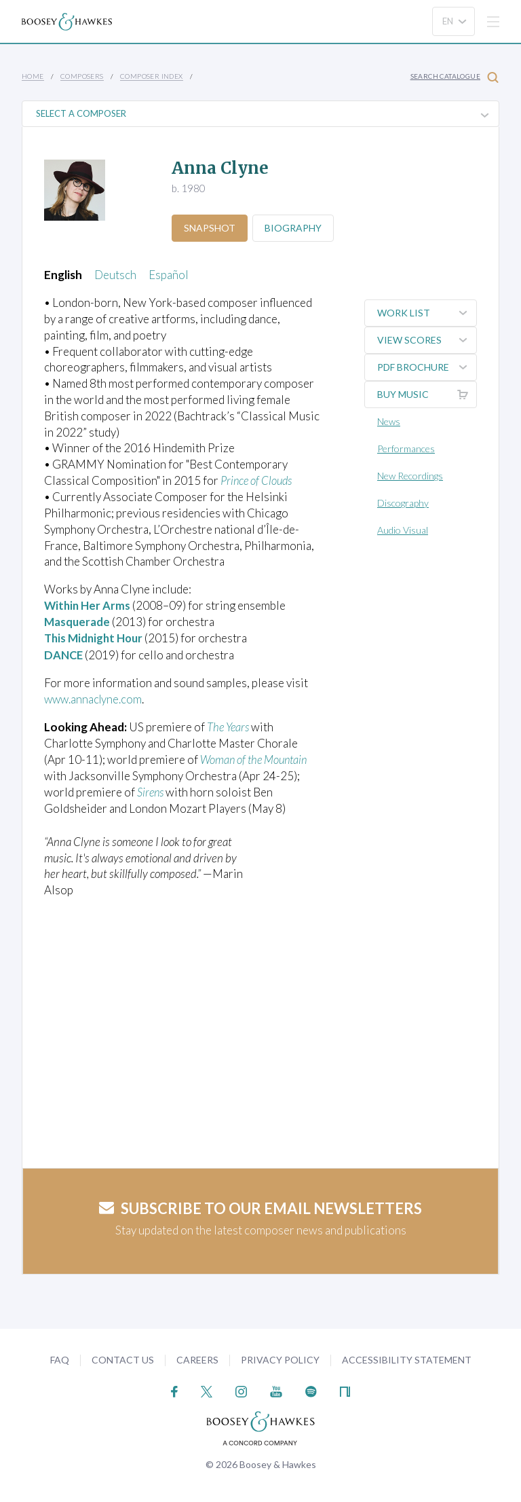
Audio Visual (402, 530)
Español (169, 275)
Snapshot (210, 228)
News (388, 421)
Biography (295, 228)
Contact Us (123, 1357)
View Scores (426, 340)
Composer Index (151, 76)
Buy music (426, 394)
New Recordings (410, 475)
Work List (426, 313)
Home (33, 76)
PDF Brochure (426, 367)
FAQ (59, 1357)
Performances (406, 448)
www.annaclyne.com (94, 698)
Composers (82, 76)
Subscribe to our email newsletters (260, 1205)
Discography (403, 503)
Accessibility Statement (406, 1357)
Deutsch (115, 275)
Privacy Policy (280, 1357)
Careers (197, 1357)
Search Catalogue (454, 77)
